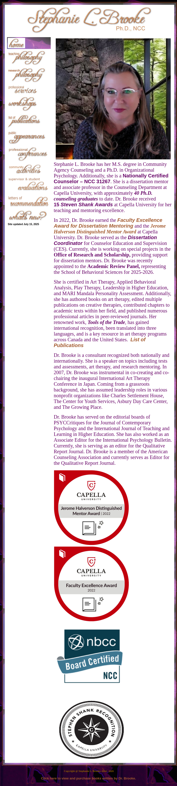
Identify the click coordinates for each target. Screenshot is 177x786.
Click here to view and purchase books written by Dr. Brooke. (88, 778)
